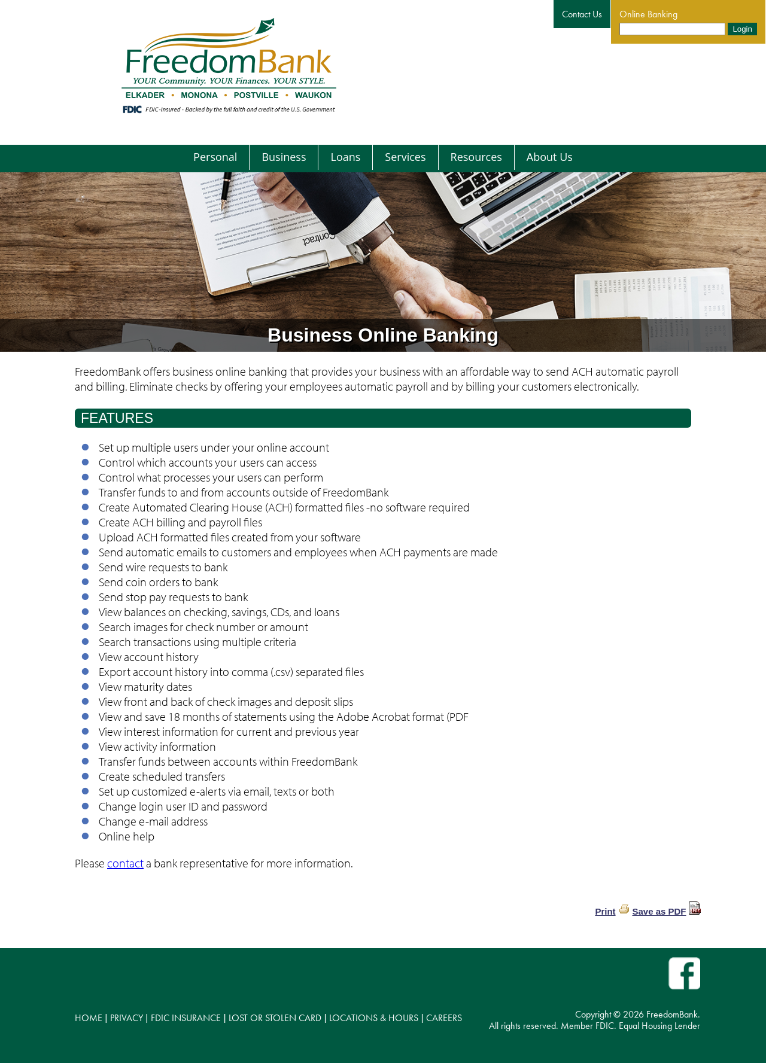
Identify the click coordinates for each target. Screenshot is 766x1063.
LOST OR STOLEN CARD (275, 1018)
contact (125, 862)
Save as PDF (659, 911)
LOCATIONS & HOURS (373, 1018)
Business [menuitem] (284, 157)
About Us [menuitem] (550, 157)
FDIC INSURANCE (186, 1018)
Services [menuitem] (405, 157)
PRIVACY (126, 1018)
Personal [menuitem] (215, 157)
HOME (88, 1018)
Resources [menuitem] (476, 157)
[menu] (383, 157)
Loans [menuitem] (345, 157)
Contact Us (582, 14)
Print (605, 911)
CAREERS (444, 1018)
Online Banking (648, 14)
